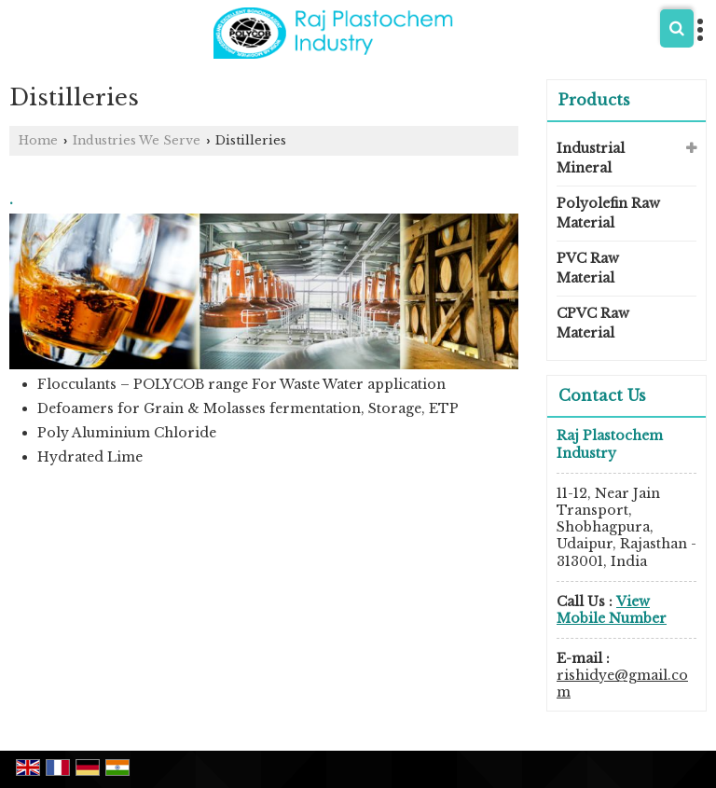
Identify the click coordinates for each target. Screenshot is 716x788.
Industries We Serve (136, 140)
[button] (612, 610)
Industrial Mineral (591, 158)
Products (594, 99)
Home (38, 140)
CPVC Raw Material (593, 323)
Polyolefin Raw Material (608, 213)
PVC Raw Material (588, 268)
